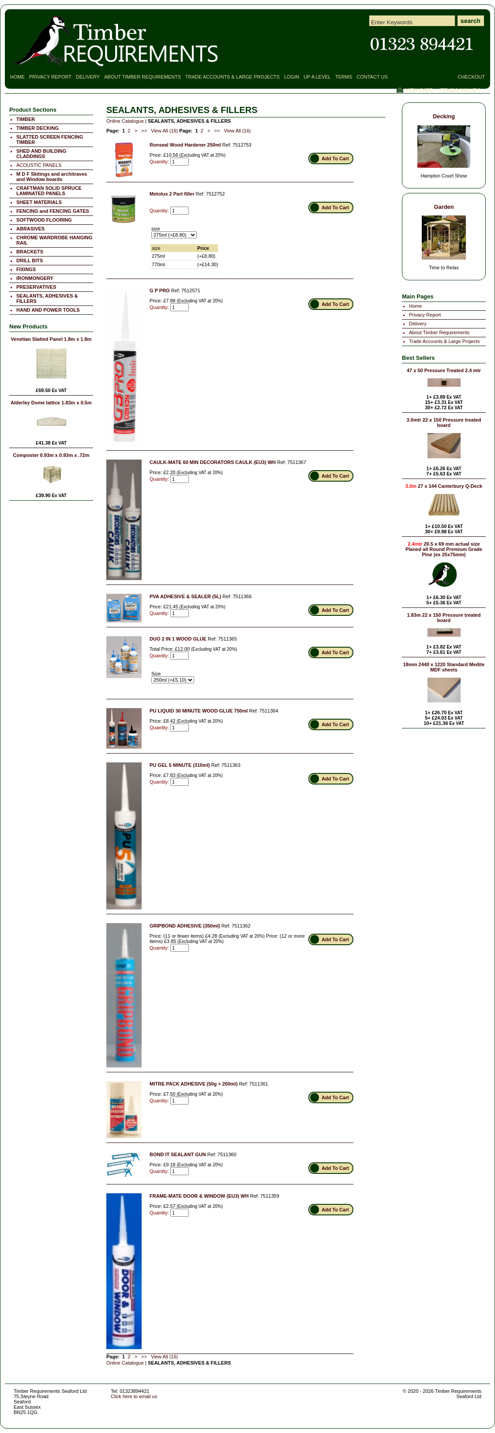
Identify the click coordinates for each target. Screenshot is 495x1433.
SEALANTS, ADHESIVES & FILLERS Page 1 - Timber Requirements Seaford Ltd (115, 41)
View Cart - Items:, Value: (442, 90)
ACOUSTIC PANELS (39, 165)
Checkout (471, 76)
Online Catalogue (125, 121)
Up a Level (317, 76)
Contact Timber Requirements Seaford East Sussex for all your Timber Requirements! (421, 44)
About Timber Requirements (142, 76)
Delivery (88, 76)
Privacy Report (50, 76)
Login (291, 76)
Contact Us (372, 76)
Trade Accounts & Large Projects (232, 76)
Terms (343, 76)
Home (17, 76)
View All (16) (164, 130)
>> (144, 130)
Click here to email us (134, 1396)
